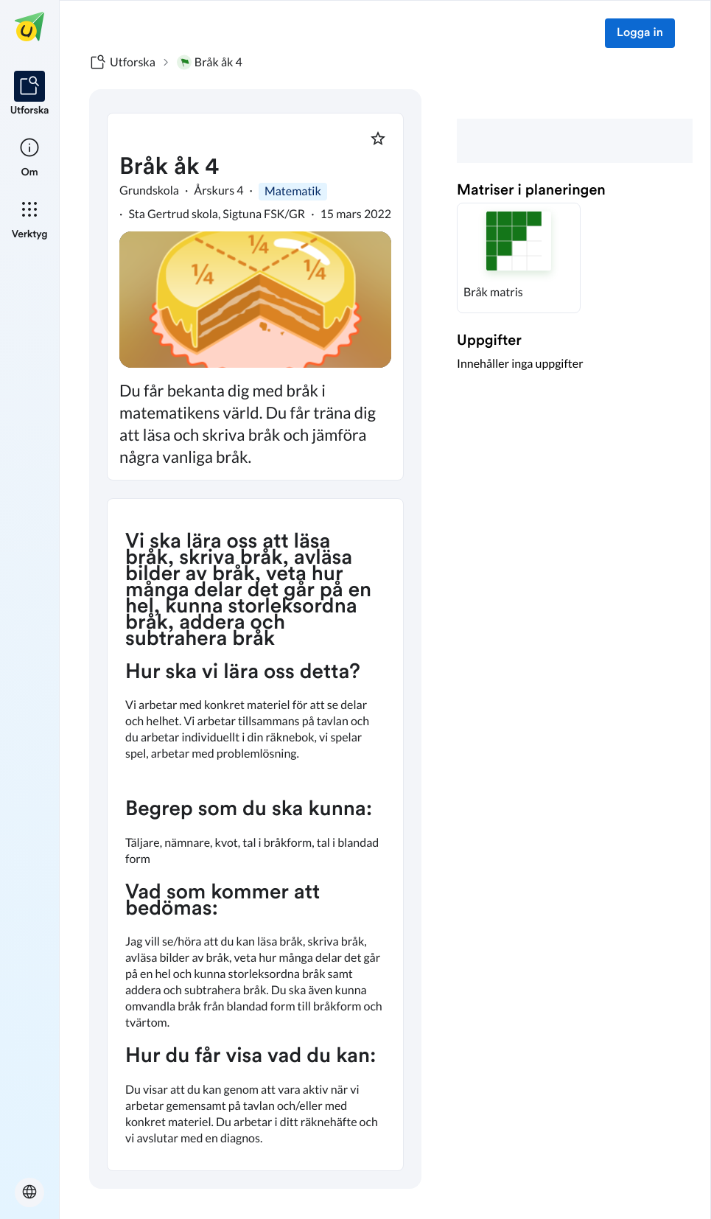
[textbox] (255, 834)
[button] (519, 258)
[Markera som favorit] (378, 138)
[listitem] (29, 94)
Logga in (640, 33)
